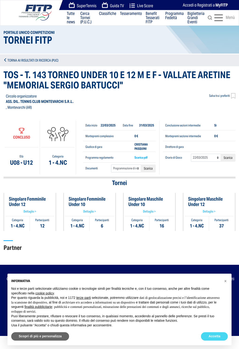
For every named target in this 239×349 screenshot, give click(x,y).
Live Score (141, 5)
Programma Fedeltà (174, 15)
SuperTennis (82, 5)
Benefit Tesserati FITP (152, 17)
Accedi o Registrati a (205, 5)
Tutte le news (71, 17)
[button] (225, 281)
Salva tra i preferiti (222, 96)
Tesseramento (131, 13)
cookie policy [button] (44, 293)
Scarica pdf (141, 158)
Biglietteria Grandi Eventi (195, 17)
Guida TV (113, 5)
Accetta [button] (214, 336)
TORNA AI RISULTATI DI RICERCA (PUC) (32, 60)
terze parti (83, 298)
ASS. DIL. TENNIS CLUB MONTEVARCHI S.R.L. (40, 101)
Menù (221, 17)
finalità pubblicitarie (38, 307)
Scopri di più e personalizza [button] (40, 336)
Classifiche (107, 13)
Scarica (148, 168)
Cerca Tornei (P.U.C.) (85, 17)
